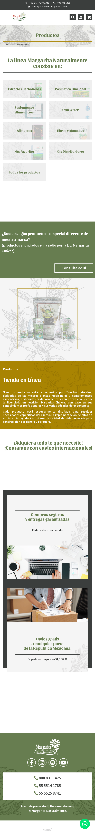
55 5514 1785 (47, 785)
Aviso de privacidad (34, 806)
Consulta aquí (74, 268)
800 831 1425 (47, 777)
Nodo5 (47, 829)
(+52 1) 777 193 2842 (37, 2)
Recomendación (61, 806)
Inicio (9, 44)
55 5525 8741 (47, 793)
